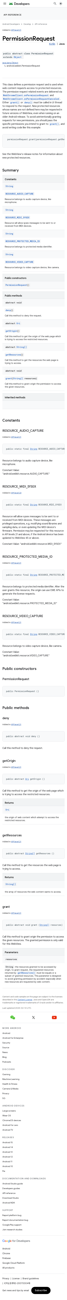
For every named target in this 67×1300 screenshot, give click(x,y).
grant (9, 378)
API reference (13, 14)
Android (6, 1033)
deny (8, 310)
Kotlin (52, 44)
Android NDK (8, 1202)
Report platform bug (11, 1215)
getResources (13, 354)
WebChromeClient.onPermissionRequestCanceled (31, 98)
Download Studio (10, 1198)
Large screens (9, 1110)
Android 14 (7, 1147)
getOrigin (11, 331)
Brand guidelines (31, 1278)
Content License (24, 999)
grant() (14, 102)
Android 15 (7, 1142)
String (9, 186)
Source (5, 1047)
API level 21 (16, 30)
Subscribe (41, 1290)
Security (6, 1042)
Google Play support (11, 1224)
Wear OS (6, 1115)
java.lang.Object (10, 62)
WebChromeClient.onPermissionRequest (25, 95)
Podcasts (6, 1061)
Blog (4, 1057)
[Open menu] (5, 3)
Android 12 (7, 1156)
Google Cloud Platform (13, 1263)
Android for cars (10, 1125)
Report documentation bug (15, 1220)
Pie (3, 1171)
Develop (27, 24)
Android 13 (7, 1152)
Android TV (7, 1130)
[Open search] (55, 3)
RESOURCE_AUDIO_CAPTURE (20, 193)
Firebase (6, 1258)
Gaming (6, 1074)
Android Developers (11, 24)
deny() (28, 102)
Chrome (6, 1253)
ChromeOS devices (11, 1120)
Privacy (5, 1093)
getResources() (26, 972)
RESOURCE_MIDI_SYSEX (17, 217)
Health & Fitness (9, 1084)
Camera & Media (10, 1088)
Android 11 (7, 1161)
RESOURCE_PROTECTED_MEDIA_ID (23, 241)
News (5, 1052)
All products (8, 1267)
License (16, 1278)
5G (3, 1098)
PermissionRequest (16, 285)
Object (17, 57)
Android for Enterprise (12, 1038)
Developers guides (11, 1188)
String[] (21, 347)
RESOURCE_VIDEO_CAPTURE (19, 262)
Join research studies (12, 1229)
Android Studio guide (12, 1183)
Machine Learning (10, 1079)
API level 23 (16, 493)
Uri (18, 323)
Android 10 (7, 1166)
